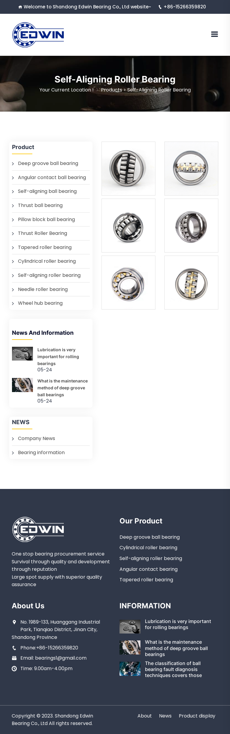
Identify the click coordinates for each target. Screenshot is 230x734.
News (165, 715)
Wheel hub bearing (40, 303)
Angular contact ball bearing (52, 177)
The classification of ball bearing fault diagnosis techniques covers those (173, 669)
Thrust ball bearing (40, 205)
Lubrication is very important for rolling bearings (58, 356)
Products (111, 89)
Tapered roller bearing (45, 247)
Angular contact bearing (148, 569)
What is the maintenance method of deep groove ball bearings (62, 387)
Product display (197, 715)
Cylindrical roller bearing (47, 261)
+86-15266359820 (182, 7)
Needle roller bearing (43, 289)
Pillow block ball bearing (46, 219)
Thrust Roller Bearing (42, 233)
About (144, 715)
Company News (36, 438)
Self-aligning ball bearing (47, 191)
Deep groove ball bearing (48, 163)
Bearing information (41, 452)
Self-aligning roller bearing (159, 89)
